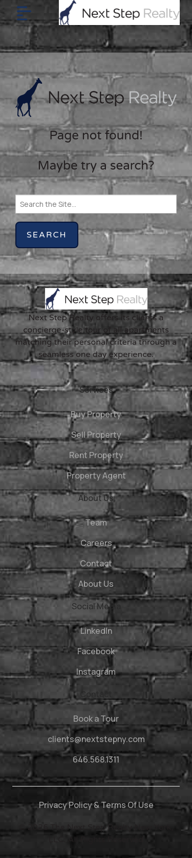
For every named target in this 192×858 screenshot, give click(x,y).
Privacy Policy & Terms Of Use (96, 805)
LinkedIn (96, 630)
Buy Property (96, 414)
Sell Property (96, 434)
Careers (96, 543)
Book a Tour (96, 718)
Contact (96, 563)
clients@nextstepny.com (96, 739)
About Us (96, 583)
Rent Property (96, 455)
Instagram (96, 671)
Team (96, 522)
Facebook (96, 651)
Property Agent (96, 475)
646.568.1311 (96, 759)
